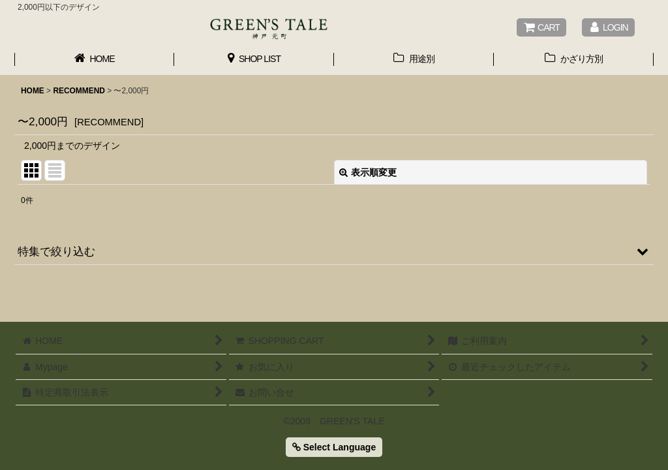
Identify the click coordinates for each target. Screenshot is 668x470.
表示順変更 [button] (368, 172)
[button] (334, 251)
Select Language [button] (334, 447)
